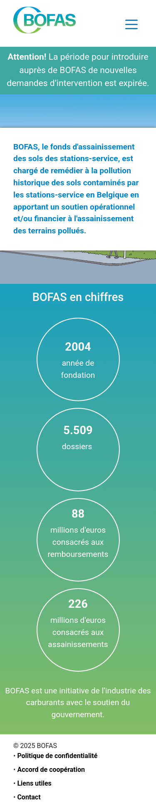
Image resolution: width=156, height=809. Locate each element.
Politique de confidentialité (57, 756)
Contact (28, 797)
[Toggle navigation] (131, 24)
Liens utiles (34, 783)
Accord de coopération (51, 770)
